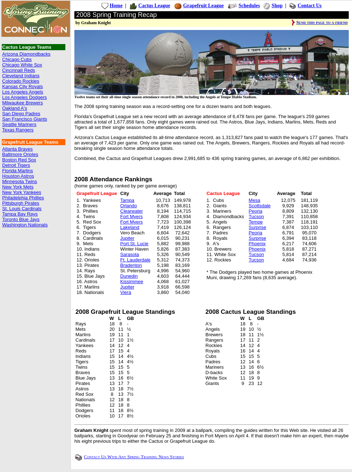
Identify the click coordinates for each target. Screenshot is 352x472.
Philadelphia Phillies (23, 197)
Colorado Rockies (20, 81)
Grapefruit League (203, 5)
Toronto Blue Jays (20, 219)
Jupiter (127, 238)
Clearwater (131, 211)
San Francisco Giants (24, 119)
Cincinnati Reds (18, 70)
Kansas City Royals (22, 86)
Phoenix (257, 243)
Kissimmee (131, 281)
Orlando (128, 205)
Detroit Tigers (16, 165)
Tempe (256, 222)
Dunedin (129, 276)
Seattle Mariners (19, 124)
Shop (276, 5)
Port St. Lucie (134, 243)
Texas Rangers (18, 130)
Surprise (257, 227)
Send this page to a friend (322, 22)
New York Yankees (21, 192)
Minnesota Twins (19, 181)
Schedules (249, 5)
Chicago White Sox (22, 65)
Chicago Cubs (17, 59)
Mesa (254, 200)
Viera (125, 292)
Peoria (255, 211)
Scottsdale (260, 205)
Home (116, 5)
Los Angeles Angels (22, 92)
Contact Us (309, 5)
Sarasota (129, 254)
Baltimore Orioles (20, 154)
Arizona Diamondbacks (26, 54)
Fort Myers (131, 216)
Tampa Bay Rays (20, 214)
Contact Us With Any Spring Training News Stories (134, 456)
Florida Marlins (17, 170)
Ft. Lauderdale (135, 260)
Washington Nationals (25, 225)
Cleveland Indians (20, 75)
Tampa (127, 200)
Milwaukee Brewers (22, 102)
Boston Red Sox (19, 160)
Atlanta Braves (17, 149)
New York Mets (18, 187)
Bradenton (131, 265)
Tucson (256, 216)
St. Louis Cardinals (22, 208)
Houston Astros (18, 176)
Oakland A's (14, 108)
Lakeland (129, 227)
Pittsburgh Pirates (20, 203)
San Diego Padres (21, 113)
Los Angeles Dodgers (24, 97)
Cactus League (154, 5)
